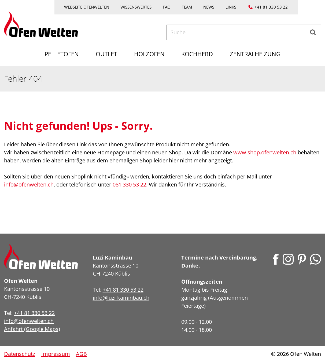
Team (187, 7)
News (208, 7)
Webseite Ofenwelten (86, 7)
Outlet (104, 54)
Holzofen (149, 54)
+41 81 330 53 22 (271, 7)
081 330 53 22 (129, 184)
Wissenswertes (136, 7)
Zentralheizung (258, 54)
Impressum (55, 353)
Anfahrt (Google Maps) (32, 329)
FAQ (167, 7)
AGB (81, 353)
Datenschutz (19, 353)
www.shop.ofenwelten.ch (264, 152)
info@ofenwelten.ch (29, 184)
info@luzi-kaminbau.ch (121, 297)
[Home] (41, 23)
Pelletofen (58, 54)
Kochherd (199, 54)
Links (231, 7)
